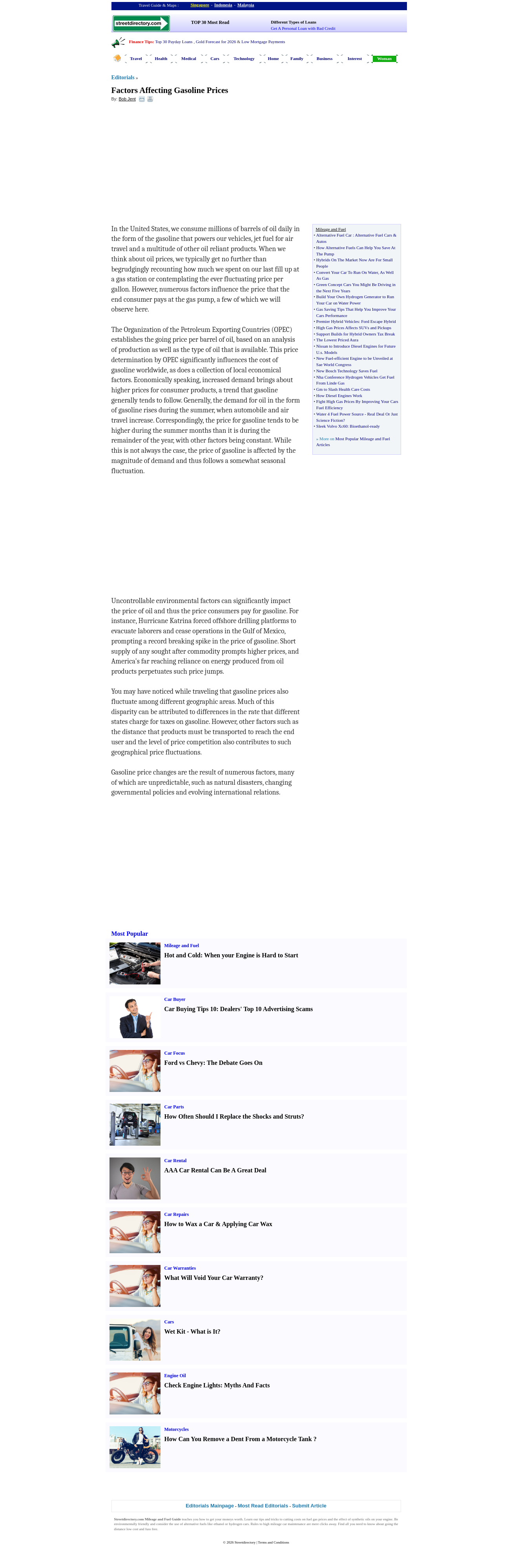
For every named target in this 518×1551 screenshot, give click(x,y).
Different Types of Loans (293, 22)
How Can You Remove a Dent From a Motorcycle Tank (238, 1439)
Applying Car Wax (247, 1224)
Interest (355, 58)
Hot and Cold (182, 955)
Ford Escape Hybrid (378, 321)
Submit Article (309, 1506)
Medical (188, 58)
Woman (384, 58)
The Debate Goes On (235, 1062)
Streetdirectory (245, 1542)
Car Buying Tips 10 (190, 1009)
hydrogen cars (239, 1524)
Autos (321, 241)
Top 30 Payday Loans (173, 41)
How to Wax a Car (189, 1224)
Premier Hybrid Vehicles (337, 321)
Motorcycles (176, 1429)
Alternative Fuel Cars (373, 235)
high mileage (272, 1524)
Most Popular (129, 933)
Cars (214, 58)
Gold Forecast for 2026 (216, 41)
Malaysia (245, 4)
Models (330, 352)
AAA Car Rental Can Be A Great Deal (215, 1170)
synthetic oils (361, 1519)
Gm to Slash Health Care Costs (343, 389)
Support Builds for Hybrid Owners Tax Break (355, 334)
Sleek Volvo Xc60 (332, 426)
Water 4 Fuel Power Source (340, 414)
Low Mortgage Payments (263, 41)
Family (296, 58)
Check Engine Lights (192, 1385)
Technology (243, 58)
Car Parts (174, 1107)
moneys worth (233, 1519)
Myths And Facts (247, 1385)
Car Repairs (176, 1214)
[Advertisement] (175, 165)
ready (374, 426)
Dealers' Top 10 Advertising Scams (266, 1009)
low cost (132, 1529)
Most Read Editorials (263, 1506)
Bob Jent (127, 99)
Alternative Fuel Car (334, 235)
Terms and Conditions (273, 1542)
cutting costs (292, 1519)
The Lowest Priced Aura (337, 339)
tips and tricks (269, 1519)
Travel (136, 58)
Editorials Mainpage (210, 1506)
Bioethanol (359, 426)
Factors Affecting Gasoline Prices (169, 90)
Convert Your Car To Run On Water (347, 272)
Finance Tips (141, 41)
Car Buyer (175, 999)
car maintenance (294, 1524)
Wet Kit (175, 1331)
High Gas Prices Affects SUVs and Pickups (353, 327)
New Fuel (324, 358)
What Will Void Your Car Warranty (212, 1277)
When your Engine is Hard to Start (251, 955)
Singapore (200, 4)
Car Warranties (180, 1268)
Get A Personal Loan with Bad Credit (303, 28)
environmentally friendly (132, 1524)
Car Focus (174, 1053)
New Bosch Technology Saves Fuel (347, 370)
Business (324, 58)
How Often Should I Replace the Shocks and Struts (232, 1116)
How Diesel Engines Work (339, 395)
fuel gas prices (316, 1519)
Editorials (123, 77)
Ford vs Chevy (184, 1062)
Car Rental (175, 1160)
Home (273, 58)
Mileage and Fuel (181, 945)
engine (387, 1519)
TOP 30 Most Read (210, 22)
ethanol (218, 1524)
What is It (203, 1331)
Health (161, 58)
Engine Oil (175, 1375)
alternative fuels (195, 1524)
